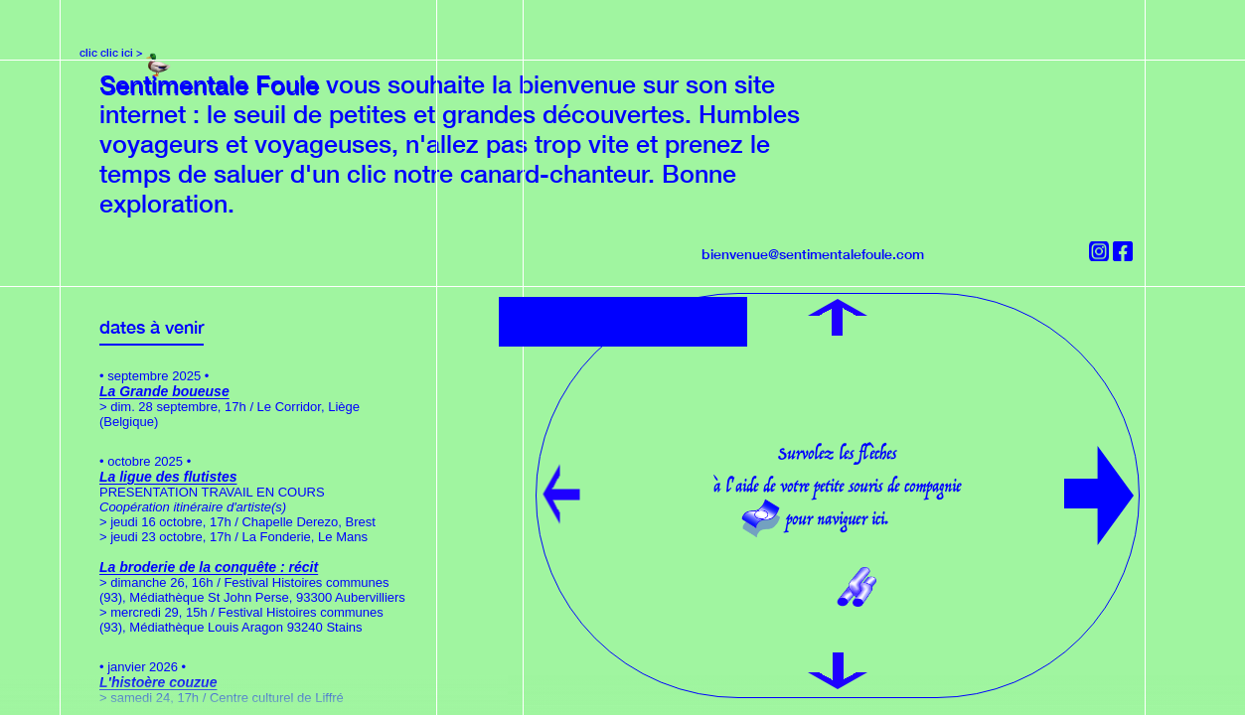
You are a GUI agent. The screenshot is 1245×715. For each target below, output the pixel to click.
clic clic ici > (111, 52)
